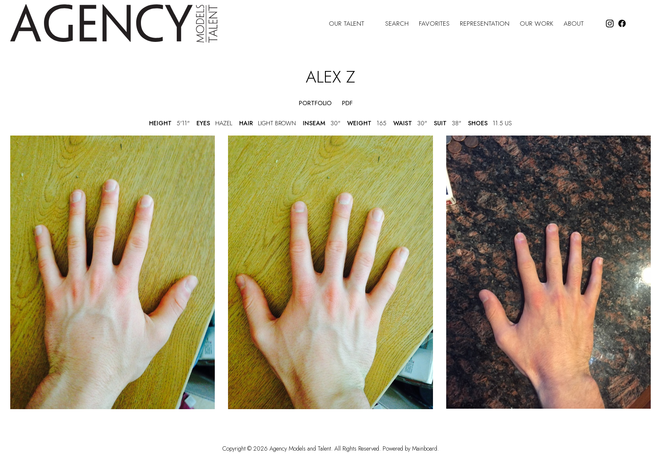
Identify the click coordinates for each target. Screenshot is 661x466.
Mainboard (424, 448)
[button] (283, 103)
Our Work (536, 24)
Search (397, 24)
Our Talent (352, 23)
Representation (484, 24)
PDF (347, 103)
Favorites (434, 24)
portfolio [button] (315, 103)
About (579, 23)
